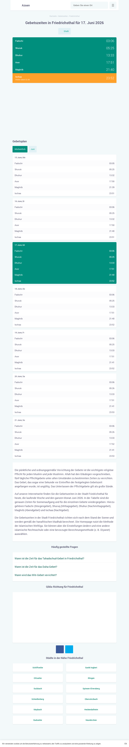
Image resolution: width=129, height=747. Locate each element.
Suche (104, 5)
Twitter (69, 649)
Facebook (60, 649)
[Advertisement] (64, 111)
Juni (33, 149)
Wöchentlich (20, 149)
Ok (125, 743)
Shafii (66, 31)
